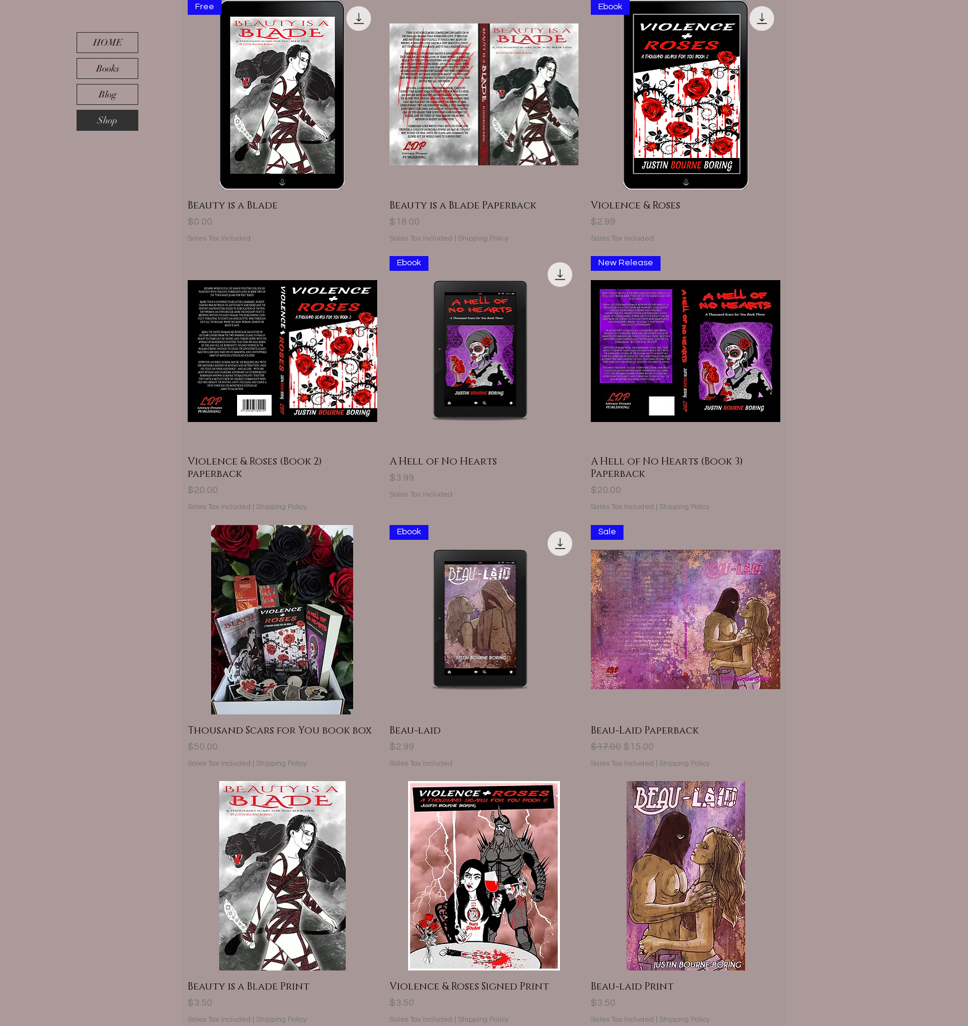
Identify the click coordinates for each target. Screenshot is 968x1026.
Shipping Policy (483, 238)
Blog (108, 94)
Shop (107, 120)
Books (107, 68)
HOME (107, 42)
